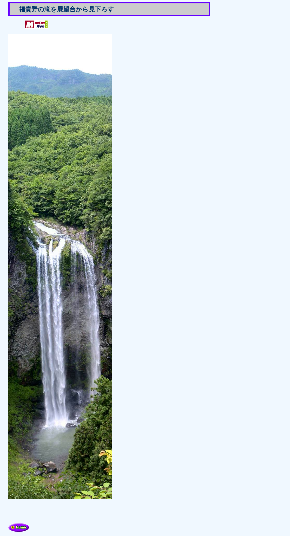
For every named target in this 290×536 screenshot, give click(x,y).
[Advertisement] (69, 511)
